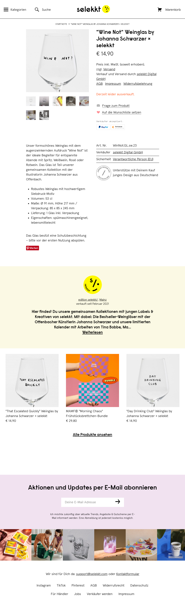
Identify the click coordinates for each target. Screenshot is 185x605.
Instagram (44, 585)
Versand (109, 69)
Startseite (61, 24)
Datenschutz (139, 585)
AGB (93, 585)
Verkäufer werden (100, 594)
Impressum (126, 594)
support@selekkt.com (92, 574)
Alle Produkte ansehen (92, 435)
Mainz (103, 299)
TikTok (61, 585)
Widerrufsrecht (113, 585)
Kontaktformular (127, 574)
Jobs (77, 594)
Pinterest (78, 585)
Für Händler (59, 594)
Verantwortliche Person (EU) (133, 159)
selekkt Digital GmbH (128, 152)
